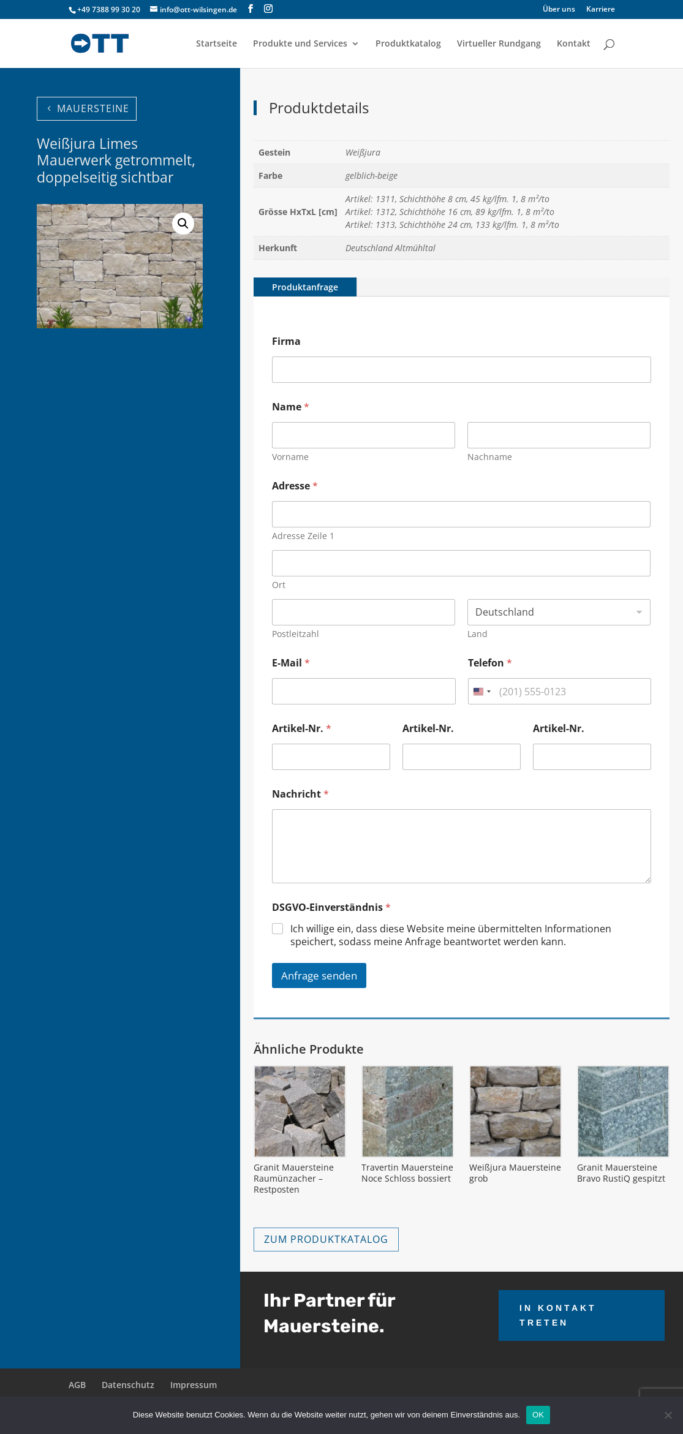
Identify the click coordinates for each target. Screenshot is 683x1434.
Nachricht (300, 794)
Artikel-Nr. (301, 728)
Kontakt (574, 44)
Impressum (193, 1385)
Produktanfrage (305, 287)
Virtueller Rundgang (499, 44)
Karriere (600, 10)
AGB (77, 1385)
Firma (286, 341)
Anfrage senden (319, 975)
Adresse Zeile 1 (303, 535)
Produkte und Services (300, 44)
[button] (183, 224)
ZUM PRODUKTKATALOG (326, 1239)
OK (538, 1414)
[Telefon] (559, 691)
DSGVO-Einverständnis (331, 907)
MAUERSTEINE (93, 108)
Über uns (559, 10)
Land (478, 633)
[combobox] (481, 691)
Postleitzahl (295, 633)
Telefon (490, 663)
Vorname (290, 456)
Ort (278, 584)
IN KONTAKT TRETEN (558, 1315)
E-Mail (291, 663)
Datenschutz (128, 1385)
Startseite (216, 44)
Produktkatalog (408, 44)
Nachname (490, 456)
